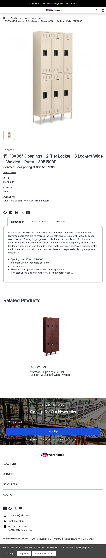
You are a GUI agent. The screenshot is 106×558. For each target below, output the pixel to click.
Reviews (60, 221)
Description (17, 221)
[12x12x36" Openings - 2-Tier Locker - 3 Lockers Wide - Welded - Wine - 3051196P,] (51, 336)
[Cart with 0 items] (102, 10)
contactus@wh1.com (19, 515)
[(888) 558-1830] (97, 10)
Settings (9, 553)
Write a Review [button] (9, 172)
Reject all (24, 553)
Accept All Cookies (44, 553)
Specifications (40, 221)
